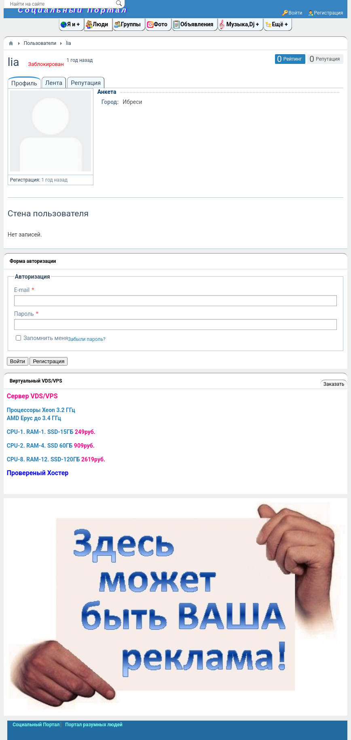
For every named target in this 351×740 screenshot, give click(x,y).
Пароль (24, 314)
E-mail (22, 290)
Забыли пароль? (87, 339)
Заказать (334, 384)
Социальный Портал (73, 10)
